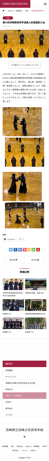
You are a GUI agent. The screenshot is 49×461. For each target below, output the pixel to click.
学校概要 (9, 370)
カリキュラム (10, 377)
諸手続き (9, 408)
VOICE (8, 402)
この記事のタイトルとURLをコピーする (24, 65)
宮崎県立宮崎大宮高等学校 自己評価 (20, 383)
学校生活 (9, 389)
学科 (12, 446)
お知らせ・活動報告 (32, 446)
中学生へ (33, 450)
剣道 (7, 18)
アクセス (9, 415)
